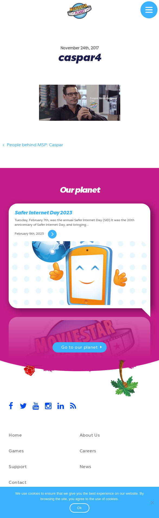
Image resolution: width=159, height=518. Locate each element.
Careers (88, 450)
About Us (90, 435)
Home (15, 435)
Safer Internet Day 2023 (43, 212)
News (86, 466)
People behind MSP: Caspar (32, 145)
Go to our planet (82, 348)
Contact (17, 482)
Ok (79, 508)
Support (18, 466)
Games (16, 450)
